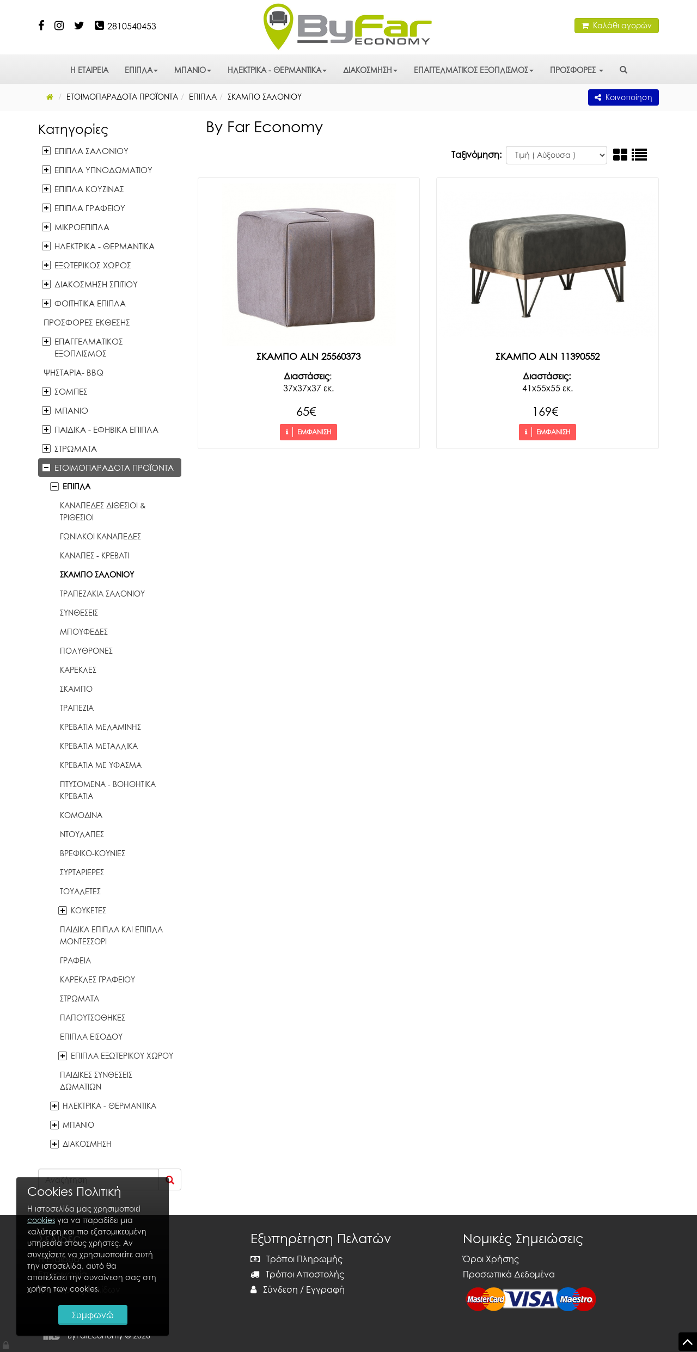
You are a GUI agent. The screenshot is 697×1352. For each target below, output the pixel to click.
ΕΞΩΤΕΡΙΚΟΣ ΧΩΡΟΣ (92, 265)
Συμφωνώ (93, 1315)
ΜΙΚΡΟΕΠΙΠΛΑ (81, 227)
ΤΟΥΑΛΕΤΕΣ (80, 891)
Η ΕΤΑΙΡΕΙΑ (89, 70)
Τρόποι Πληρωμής (296, 1258)
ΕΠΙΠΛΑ (141, 70)
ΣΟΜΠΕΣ (71, 391)
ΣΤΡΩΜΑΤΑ (75, 448)
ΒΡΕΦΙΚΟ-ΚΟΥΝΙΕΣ (92, 853)
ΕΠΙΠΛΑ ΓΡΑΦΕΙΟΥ (89, 208)
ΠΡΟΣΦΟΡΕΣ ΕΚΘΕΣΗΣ (87, 322)
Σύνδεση (274, 1289)
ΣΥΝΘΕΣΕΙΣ (79, 612)
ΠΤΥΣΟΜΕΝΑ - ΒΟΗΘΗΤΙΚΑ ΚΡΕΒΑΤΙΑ (108, 790)
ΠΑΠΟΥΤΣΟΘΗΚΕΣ (92, 1017)
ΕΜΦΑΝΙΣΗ (308, 432)
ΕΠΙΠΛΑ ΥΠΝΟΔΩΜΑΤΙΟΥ (103, 170)
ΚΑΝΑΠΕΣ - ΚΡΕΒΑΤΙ (94, 555)
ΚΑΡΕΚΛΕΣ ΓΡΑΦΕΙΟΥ (97, 979)
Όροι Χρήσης (491, 1258)
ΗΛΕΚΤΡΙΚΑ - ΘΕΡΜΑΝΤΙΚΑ (277, 70)
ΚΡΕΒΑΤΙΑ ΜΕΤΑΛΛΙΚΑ (99, 746)
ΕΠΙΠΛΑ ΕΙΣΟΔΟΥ (91, 1036)
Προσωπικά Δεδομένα (509, 1274)
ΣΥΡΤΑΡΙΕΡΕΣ (82, 872)
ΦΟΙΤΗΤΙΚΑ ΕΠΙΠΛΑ (90, 303)
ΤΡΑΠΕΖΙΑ (77, 707)
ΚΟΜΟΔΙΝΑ (81, 815)
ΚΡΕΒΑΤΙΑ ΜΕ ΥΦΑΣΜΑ (101, 765)
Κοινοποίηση (623, 97)
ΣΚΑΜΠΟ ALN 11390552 (548, 356)
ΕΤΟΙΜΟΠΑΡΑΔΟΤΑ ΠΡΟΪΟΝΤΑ (114, 467)
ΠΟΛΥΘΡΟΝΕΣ (86, 650)
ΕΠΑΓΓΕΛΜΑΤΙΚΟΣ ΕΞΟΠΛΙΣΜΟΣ (474, 70)
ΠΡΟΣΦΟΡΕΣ (576, 70)
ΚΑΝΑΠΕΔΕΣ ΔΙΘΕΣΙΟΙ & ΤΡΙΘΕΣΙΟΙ (103, 511)
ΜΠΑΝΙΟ (192, 70)
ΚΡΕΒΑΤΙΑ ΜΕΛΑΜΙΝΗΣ (100, 727)
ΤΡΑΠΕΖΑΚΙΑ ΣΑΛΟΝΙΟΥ (102, 593)
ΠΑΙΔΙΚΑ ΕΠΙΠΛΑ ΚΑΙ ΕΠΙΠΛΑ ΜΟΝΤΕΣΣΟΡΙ (111, 935)
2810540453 (131, 26)
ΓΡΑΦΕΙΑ (75, 960)
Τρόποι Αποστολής (297, 1274)
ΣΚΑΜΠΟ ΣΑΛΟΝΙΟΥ (97, 574)
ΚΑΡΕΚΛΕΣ (78, 669)
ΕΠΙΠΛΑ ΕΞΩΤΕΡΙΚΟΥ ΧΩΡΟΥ (122, 1055)
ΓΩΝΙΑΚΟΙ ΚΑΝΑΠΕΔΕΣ (100, 536)
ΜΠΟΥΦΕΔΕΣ (84, 631)
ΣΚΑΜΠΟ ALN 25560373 (308, 356)
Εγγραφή (325, 1289)
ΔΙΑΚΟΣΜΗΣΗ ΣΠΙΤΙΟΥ (96, 284)
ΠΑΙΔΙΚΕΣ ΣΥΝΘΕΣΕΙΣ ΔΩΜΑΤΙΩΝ (96, 1080)
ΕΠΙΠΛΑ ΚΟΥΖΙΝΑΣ (89, 189)
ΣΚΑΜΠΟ (76, 688)
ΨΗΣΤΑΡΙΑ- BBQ (73, 372)
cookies (41, 1220)
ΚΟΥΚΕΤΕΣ (88, 910)
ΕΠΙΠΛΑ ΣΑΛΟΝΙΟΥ (91, 151)
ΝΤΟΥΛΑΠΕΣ (82, 834)
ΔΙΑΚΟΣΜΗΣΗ (370, 70)
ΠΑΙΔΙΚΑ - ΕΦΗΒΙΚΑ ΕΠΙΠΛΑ (106, 429)
